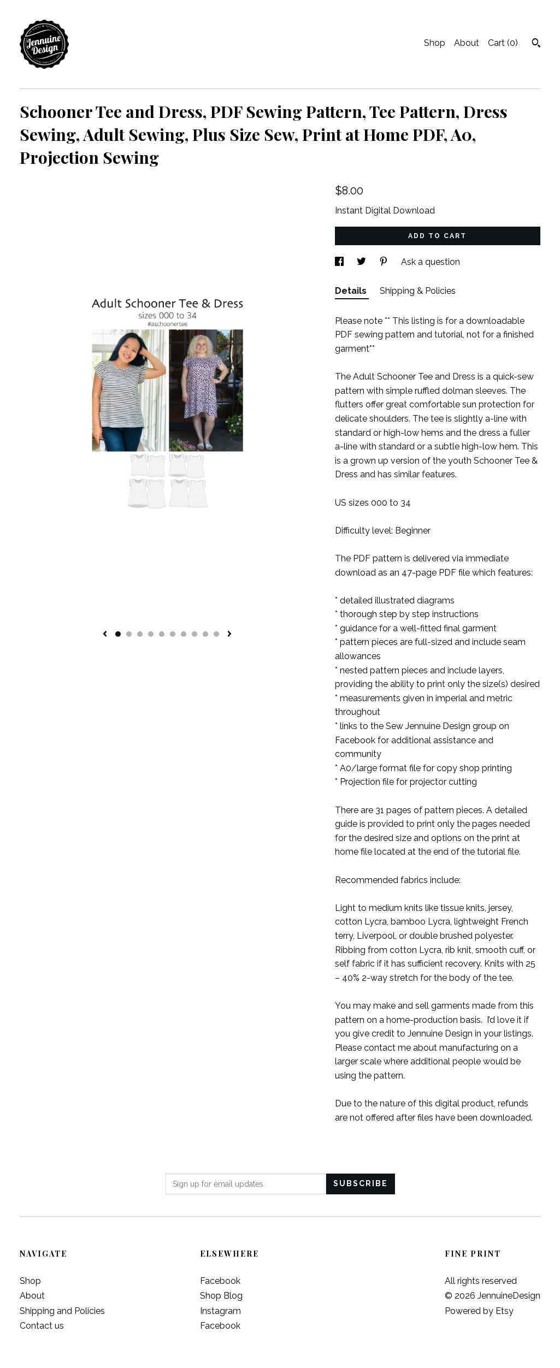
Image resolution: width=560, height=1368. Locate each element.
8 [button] (194, 634)
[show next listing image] (229, 634)
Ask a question (430, 262)
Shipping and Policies (62, 1311)
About (466, 43)
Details (352, 291)
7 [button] (183, 634)
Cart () (503, 43)
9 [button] (205, 634)
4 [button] (151, 634)
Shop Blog (221, 1295)
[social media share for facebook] (340, 262)
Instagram (220, 1311)
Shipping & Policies (418, 291)
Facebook (220, 1281)
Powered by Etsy (479, 1311)
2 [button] (129, 634)
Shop (434, 43)
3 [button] (140, 634)
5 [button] (161, 634)
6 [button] (172, 634)
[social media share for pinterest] (384, 262)
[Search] (536, 44)
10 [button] (216, 634)
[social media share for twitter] (362, 262)
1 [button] (118, 634)
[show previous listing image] (105, 634)
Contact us (42, 1325)
